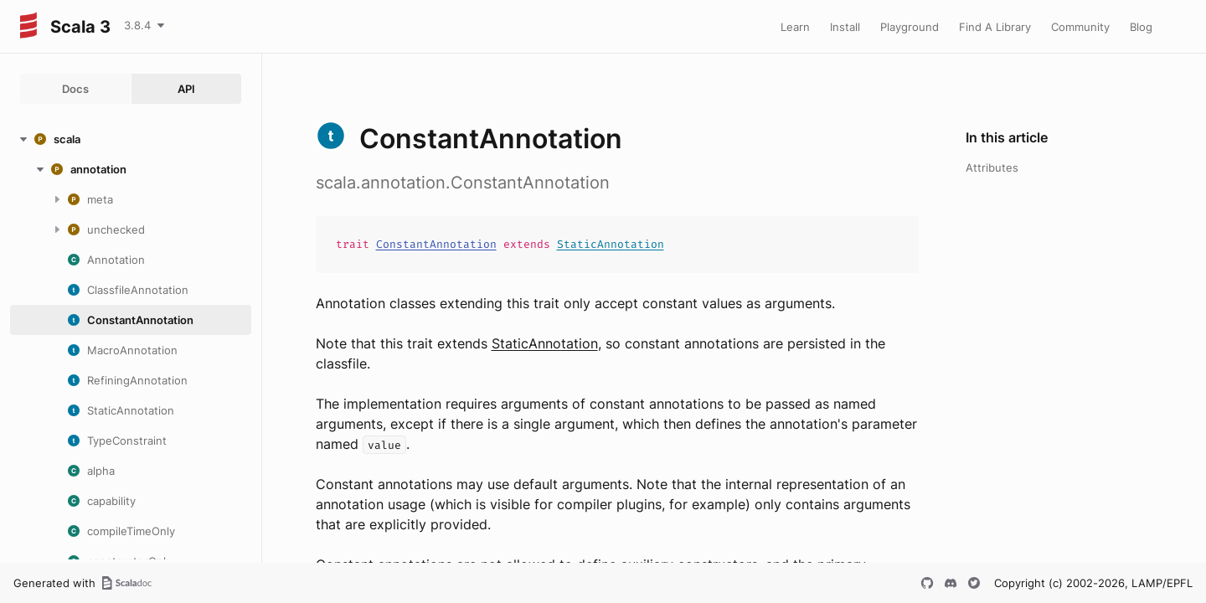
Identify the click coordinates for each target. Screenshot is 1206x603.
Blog (1141, 27)
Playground (909, 27)
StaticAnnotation (610, 244)
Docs (75, 88)
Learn (795, 27)
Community (1080, 27)
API (186, 88)
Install (845, 27)
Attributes (992, 167)
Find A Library (995, 27)
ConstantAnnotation (436, 244)
